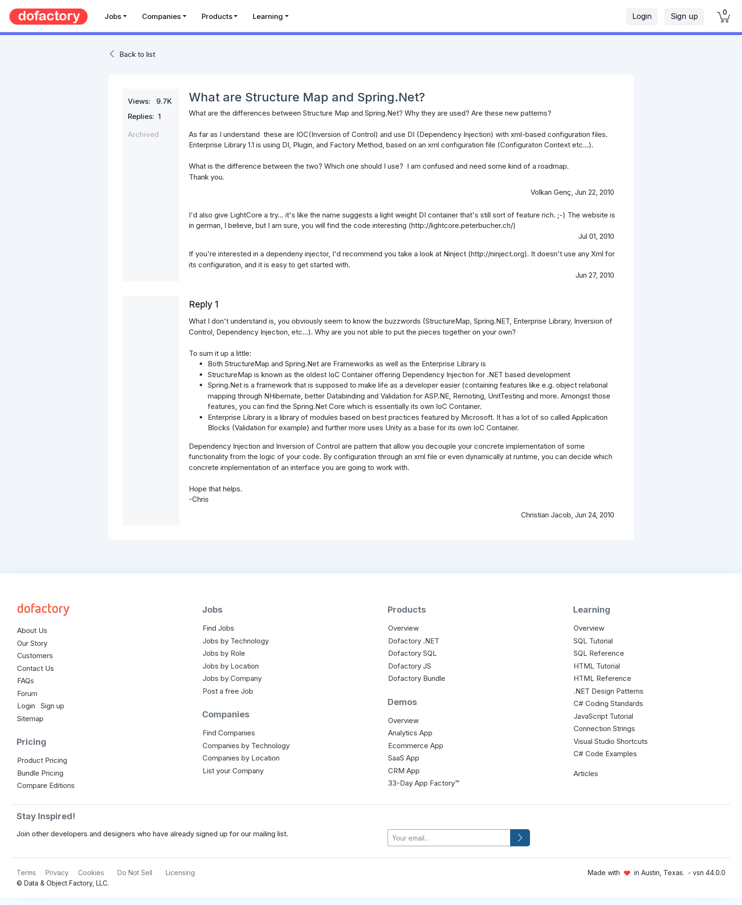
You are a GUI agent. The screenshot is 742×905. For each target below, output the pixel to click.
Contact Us (35, 668)
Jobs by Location (231, 665)
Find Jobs (218, 628)
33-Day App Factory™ (423, 782)
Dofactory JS (409, 665)
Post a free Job (228, 691)
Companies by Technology (246, 745)
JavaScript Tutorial (603, 716)
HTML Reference (602, 678)
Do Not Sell (134, 873)
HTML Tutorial (597, 665)
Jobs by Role (224, 653)
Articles (586, 773)
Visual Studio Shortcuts (611, 741)
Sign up (684, 16)
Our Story (32, 643)
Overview (403, 628)
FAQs (25, 680)
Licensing (180, 873)
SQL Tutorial (593, 640)
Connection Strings (604, 728)
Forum (27, 693)
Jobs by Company (232, 678)
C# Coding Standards (608, 703)
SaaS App (403, 757)
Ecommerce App (415, 745)
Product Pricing (42, 760)
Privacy (57, 873)
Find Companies (229, 732)
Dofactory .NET (413, 640)
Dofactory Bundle (416, 678)
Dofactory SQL (412, 653)
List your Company (233, 770)
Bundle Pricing (40, 773)
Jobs (113, 16)
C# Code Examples (605, 753)
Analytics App (410, 732)
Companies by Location (241, 757)
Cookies (91, 873)
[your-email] (449, 838)
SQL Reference (599, 653)
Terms (26, 873)
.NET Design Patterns (609, 691)
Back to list (137, 54)
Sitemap (30, 718)
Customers (35, 655)
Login (642, 16)
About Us (32, 630)
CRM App (404, 770)
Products (217, 16)
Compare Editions (46, 785)
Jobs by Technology (236, 640)
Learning (268, 16)
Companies (161, 16)
